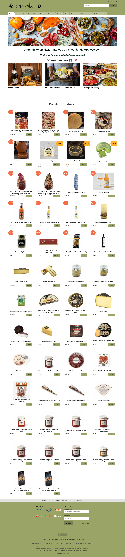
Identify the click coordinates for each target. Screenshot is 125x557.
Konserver (51, 14)
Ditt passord (67, 515)
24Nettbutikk (66, 553)
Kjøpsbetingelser (53, 539)
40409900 (69, 543)
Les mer (68, 550)
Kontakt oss (80, 500)
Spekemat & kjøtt (32, 14)
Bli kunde (50, 500)
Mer (105, 14)
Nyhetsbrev (80, 539)
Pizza (66, 14)
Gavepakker (74, 14)
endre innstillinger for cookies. (80, 550)
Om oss (58, 500)
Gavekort (64, 500)
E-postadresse (68, 509)
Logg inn (72, 500)
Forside (11, 14)
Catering (89, 14)
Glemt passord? (85, 523)
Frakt (44, 539)
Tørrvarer (42, 14)
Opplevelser (97, 14)
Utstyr (82, 14)
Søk (113, 5)
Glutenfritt (59, 14)
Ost (24, 14)
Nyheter (18, 14)
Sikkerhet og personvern (67, 539)
